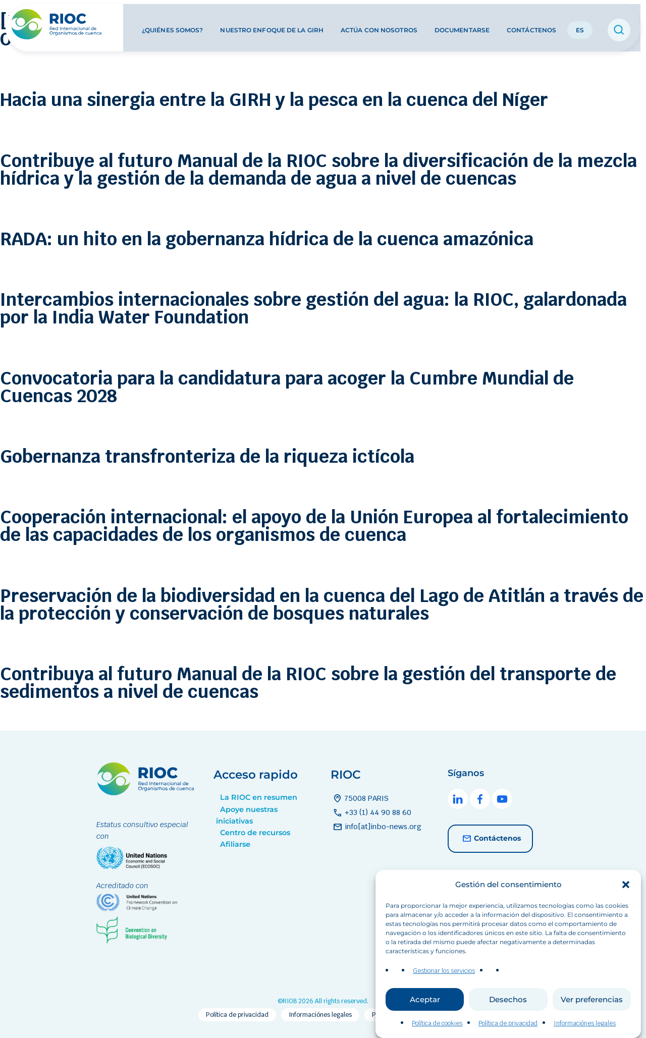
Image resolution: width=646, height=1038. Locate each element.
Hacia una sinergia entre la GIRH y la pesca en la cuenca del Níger (274, 99)
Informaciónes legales (585, 1032)
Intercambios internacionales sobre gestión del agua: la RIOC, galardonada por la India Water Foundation (313, 308)
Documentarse (462, 24)
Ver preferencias (592, 1008)
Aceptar (425, 1008)
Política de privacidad (507, 1032)
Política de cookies (437, 1032)
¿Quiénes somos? (172, 24)
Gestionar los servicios (444, 979)
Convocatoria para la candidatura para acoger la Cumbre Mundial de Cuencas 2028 (287, 387)
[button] (626, 893)
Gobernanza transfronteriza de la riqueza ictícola (207, 456)
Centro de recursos (255, 832)
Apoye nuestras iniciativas (247, 815)
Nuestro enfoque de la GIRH (272, 24)
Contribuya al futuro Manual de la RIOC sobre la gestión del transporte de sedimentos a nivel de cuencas (308, 683)
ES (580, 24)
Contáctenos (531, 24)
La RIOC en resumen (258, 797)
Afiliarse (235, 844)
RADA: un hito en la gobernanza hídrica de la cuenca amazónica (266, 239)
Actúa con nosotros (379, 24)
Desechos (508, 1008)
